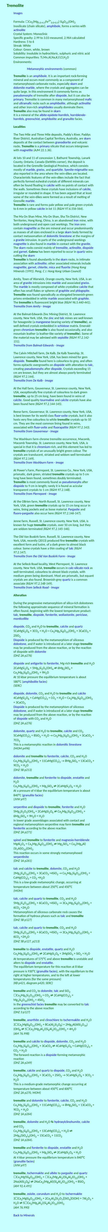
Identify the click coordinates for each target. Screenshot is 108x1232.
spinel (17, 840)
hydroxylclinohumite (67, 1122)
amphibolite (57, 103)
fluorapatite (60, 427)
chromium (27, 330)
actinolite (19, 30)
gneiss (40, 170)
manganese (43, 322)
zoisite (31, 1194)
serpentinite (21, 857)
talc (62, 318)
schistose (63, 326)
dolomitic (52, 236)
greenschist (32, 119)
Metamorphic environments (45, 69)
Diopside (19, 640)
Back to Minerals (24, 1215)
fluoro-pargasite (24, 513)
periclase (81, 615)
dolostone (20, 644)
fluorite (65, 267)
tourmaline (47, 400)
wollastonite (66, 615)
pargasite (67, 1173)
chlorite (43, 267)
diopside (61, 95)
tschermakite (71, 1020)
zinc (51, 318)
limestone (65, 236)
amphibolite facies (34, 682)
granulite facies (32, 795)
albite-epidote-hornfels (54, 115)
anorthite (33, 1020)
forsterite (51, 615)
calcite (51, 185)
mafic (88, 99)
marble (30, 88)
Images (18, 13)
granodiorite (63, 142)
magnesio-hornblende (75, 840)
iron (76, 220)
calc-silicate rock (78, 568)
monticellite (21, 619)
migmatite (81, 170)
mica (52, 267)
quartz (81, 252)
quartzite (57, 170)
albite (53, 1173)
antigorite (36, 663)
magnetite (26, 150)
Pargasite (74, 509)
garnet (23, 252)
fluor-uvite (61, 416)
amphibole (53, 26)
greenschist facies (33, 1004)
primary (18, 99)
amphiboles (45, 107)
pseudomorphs (23, 95)
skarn (73, 84)
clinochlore (52, 1020)
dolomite (19, 88)
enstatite (78, 778)
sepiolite (63, 338)
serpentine (20, 807)
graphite (64, 291)
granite (20, 240)
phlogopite (82, 291)
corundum (43, 1194)
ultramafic (25, 103)
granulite (68, 119)
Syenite (69, 170)
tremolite (62, 248)
